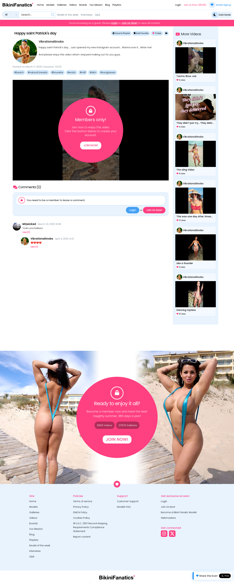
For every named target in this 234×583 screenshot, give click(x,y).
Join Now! (90, 146)
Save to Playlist (121, 33)
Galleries (62, 4)
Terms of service (82, 501)
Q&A (97, 14)
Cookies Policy (81, 518)
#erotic (71, 72)
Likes (156, 33)
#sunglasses (107, 72)
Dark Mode (221, 15)
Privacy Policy (81, 506)
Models (50, 4)
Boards (83, 4)
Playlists (116, 4)
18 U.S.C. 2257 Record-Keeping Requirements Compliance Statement (90, 527)
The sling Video (185, 169)
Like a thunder (184, 263)
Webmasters (168, 518)
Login (178, 4)
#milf (83, 72)
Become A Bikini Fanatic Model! (179, 512)
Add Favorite (141, 33)
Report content (82, 536)
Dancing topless (186, 310)
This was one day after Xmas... (194, 216)
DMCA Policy (80, 512)
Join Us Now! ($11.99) (195, 4)
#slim (93, 72)
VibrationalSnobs (51, 41)
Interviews (86, 14)
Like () (26, 232)
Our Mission (96, 4)
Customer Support (128, 501)
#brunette (57, 72)
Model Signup (220, 5)
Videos (73, 4)
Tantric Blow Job (186, 76)
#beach (19, 72)
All (6, 14)
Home (40, 4)
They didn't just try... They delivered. (195, 123)
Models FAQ (124, 506)
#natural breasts (37, 72)
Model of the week (67, 14)
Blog (107, 4)
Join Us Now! (129, 23)
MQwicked (29, 224)
